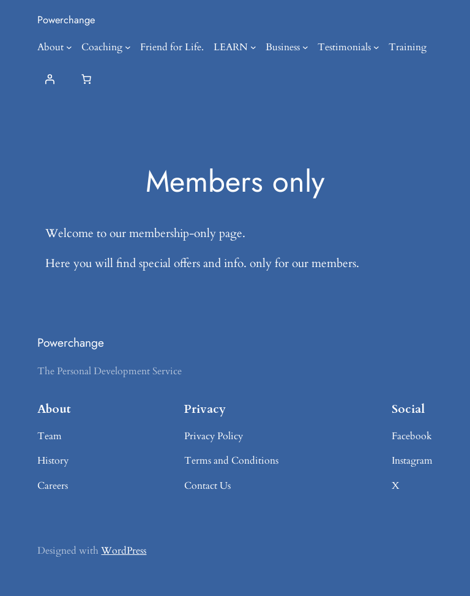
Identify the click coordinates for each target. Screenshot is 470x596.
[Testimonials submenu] (376, 47)
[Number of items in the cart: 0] (86, 79)
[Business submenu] (305, 47)
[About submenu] (69, 47)
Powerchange (66, 19)
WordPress (123, 550)
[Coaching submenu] (128, 47)
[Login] (49, 79)
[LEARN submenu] (253, 47)
